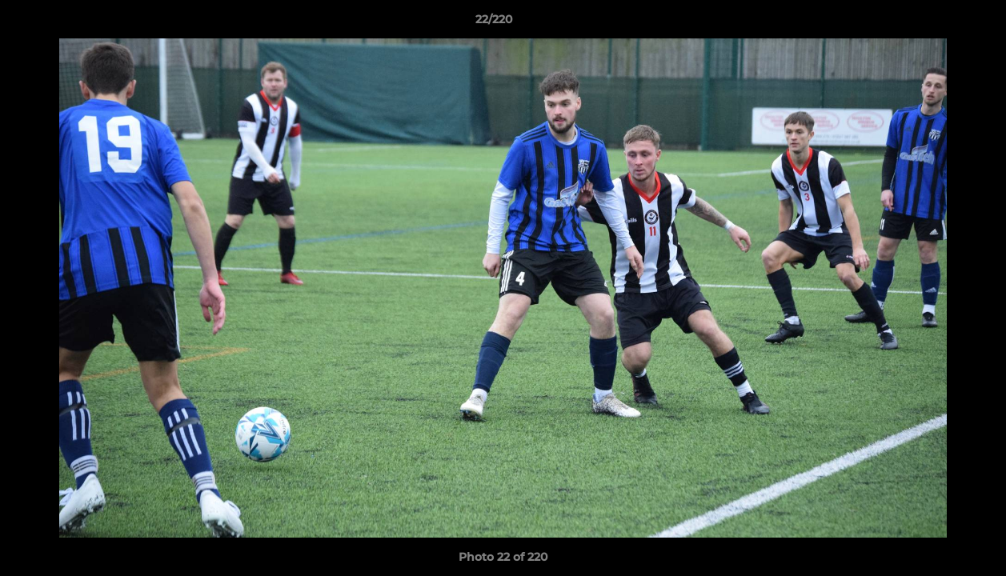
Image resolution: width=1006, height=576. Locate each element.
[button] (938, 23)
